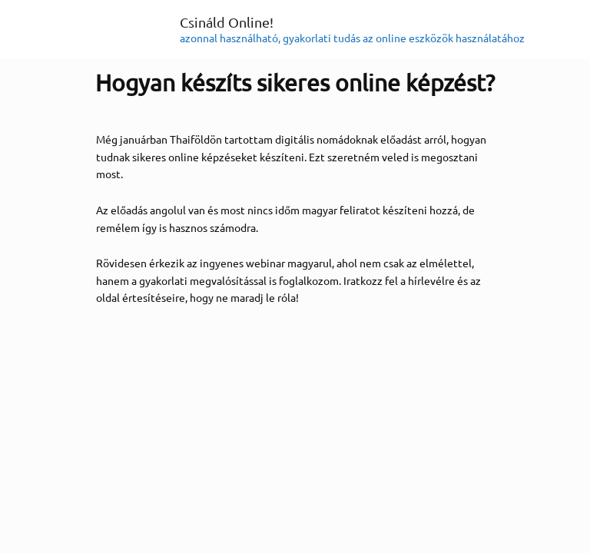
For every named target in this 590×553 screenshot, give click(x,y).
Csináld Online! (226, 22)
